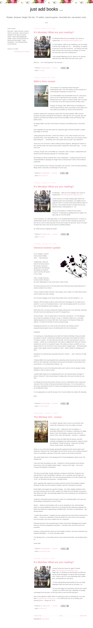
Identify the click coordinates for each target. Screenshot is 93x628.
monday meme (42, 608)
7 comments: (54, 234)
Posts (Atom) (45, 619)
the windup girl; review (44, 551)
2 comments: (54, 173)
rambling (46, 406)
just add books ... (46, 9)
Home (46, 22)
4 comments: (54, 67)
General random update (47, 247)
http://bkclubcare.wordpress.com (47, 598)
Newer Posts (38, 616)
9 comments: (54, 548)
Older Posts (83, 616)
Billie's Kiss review (44, 81)
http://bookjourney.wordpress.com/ (71, 40)
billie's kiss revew (43, 175)
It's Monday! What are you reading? (54, 32)
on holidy (41, 406)
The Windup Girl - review (48, 417)
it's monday (42, 70)
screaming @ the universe (21, 51)
